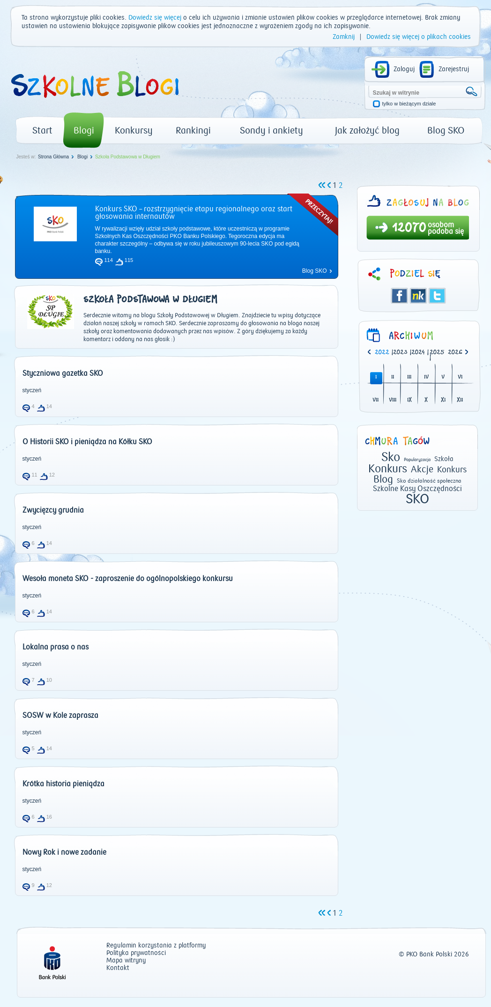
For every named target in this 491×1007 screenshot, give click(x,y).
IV (426, 377)
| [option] (384, 353)
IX (409, 400)
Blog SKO (445, 130)
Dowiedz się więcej (154, 18)
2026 (455, 352)
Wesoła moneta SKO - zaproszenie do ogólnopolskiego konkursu (127, 578)
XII (460, 400)
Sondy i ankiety (271, 130)
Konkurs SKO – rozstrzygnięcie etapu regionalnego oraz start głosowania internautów (193, 213)
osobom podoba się (446, 228)
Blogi (84, 130)
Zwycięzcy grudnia (53, 510)
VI (460, 377)
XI (443, 400)
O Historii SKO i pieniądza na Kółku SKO (87, 442)
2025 (437, 352)
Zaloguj (404, 69)
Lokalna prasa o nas (55, 647)
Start (42, 130)
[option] (457, 353)
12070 (409, 229)
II (392, 377)
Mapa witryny (126, 960)
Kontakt (117, 968)
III (409, 377)
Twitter (437, 296)
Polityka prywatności (136, 953)
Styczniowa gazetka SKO (62, 373)
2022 (382, 352)
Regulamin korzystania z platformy (156, 945)
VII (375, 400)
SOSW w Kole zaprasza (60, 715)
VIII (392, 400)
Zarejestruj (454, 69)
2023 (400, 352)
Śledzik (418, 296)
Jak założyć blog (367, 130)
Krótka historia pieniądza (63, 784)
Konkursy (134, 130)
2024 (418, 352)
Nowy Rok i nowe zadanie (64, 852)
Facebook (400, 296)
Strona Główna (53, 156)
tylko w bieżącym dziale (409, 103)
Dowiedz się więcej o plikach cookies (418, 37)
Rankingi (193, 130)
